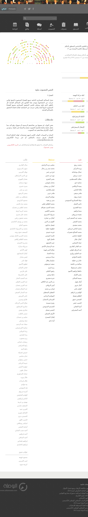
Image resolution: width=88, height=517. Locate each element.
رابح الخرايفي (22, 345)
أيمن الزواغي (50, 285)
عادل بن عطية (77, 260)
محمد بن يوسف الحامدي (19, 222)
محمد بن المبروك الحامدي (18, 229)
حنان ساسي (23, 356)
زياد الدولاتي (23, 331)
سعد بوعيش (23, 321)
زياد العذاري (23, 335)
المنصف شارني (22, 406)
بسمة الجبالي (77, 278)
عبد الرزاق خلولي (76, 250)
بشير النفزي (50, 179)
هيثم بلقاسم (50, 190)
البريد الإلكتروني (12, 145)
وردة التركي (77, 168)
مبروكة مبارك (22, 246)
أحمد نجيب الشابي (21, 430)
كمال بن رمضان (49, 186)
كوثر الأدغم (23, 250)
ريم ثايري (51, 268)
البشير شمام (50, 310)
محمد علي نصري (21, 214)
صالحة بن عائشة (76, 264)
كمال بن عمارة (49, 218)
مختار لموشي (49, 183)
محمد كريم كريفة (21, 211)
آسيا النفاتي (78, 307)
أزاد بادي (51, 321)
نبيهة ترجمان (23, 183)
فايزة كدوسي (49, 236)
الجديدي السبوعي (48, 307)
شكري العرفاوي (21, 307)
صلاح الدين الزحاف (21, 303)
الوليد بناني (78, 289)
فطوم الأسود (23, 264)
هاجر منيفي (78, 193)
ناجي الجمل (78, 204)
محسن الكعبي (49, 211)
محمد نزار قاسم (22, 204)
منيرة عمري (23, 186)
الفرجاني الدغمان (48, 299)
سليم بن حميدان (22, 317)
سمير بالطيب (22, 314)
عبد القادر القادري (76, 246)
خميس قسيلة (22, 353)
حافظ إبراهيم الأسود (75, 271)
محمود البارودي (22, 200)
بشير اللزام (78, 275)
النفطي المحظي (48, 292)
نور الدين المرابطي (21, 176)
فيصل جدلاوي (49, 225)
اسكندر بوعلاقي (22, 423)
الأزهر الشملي (49, 314)
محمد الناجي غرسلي (75, 229)
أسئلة (39, 28)
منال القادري (23, 165)
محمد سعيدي (77, 225)
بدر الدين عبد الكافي (47, 282)
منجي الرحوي (22, 193)
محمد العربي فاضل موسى (18, 236)
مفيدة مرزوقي (77, 214)
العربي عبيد (23, 409)
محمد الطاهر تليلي (48, 204)
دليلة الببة (24, 349)
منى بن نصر (23, 190)
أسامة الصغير (22, 427)
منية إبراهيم (78, 211)
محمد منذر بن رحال (47, 168)
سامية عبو (78, 183)
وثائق (27, 28)
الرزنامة (14, 28)
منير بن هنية (50, 200)
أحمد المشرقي (76, 310)
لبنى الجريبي (23, 461)
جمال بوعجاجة (77, 172)
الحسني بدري (22, 416)
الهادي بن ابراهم (76, 292)
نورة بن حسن (49, 176)
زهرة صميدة (50, 303)
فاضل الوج (50, 239)
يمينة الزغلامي (77, 186)
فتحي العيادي (22, 268)
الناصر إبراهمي (22, 399)
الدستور (76, 28)
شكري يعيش (23, 310)
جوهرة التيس (23, 367)
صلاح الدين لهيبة (49, 250)
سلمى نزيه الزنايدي (48, 165)
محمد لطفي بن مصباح (19, 207)
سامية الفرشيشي (21, 328)
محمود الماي (23, 225)
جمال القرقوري (22, 374)
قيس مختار (23, 257)
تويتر (51, 147)
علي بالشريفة (22, 275)
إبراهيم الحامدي (22, 445)
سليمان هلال (50, 260)
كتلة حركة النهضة (78, 95)
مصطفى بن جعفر (21, 197)
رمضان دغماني (22, 342)
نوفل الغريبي (23, 172)
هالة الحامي (78, 190)
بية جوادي (24, 384)
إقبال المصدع (49, 317)
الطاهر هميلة (77, 296)
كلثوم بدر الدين (49, 222)
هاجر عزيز (51, 193)
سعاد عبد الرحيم (21, 324)
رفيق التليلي (50, 271)
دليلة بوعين (50, 275)
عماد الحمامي (77, 243)
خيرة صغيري (50, 278)
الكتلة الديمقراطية (78, 116)
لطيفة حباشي (77, 236)
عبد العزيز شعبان (21, 285)
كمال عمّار (78, 239)
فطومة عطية (50, 229)
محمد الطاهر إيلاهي (20, 239)
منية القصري (77, 207)
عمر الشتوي (50, 243)
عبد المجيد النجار (21, 278)
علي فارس (23, 271)
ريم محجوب (23, 338)
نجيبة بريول (78, 197)
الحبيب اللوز (23, 420)
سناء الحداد (50, 253)
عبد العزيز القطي (21, 282)
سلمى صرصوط (76, 268)
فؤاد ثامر (24, 260)
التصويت (51, 28)
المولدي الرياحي (49, 296)
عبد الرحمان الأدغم (48, 246)
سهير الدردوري (22, 168)
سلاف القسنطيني (76, 179)
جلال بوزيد (24, 377)
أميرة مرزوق (23, 391)
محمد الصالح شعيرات (74, 232)
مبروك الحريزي (49, 214)
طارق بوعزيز (23, 299)
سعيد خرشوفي (49, 264)
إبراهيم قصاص (22, 441)
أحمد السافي (23, 437)
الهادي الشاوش (22, 395)
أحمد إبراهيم (23, 434)
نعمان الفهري (22, 179)
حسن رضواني (22, 360)
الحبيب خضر (77, 303)
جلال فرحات (23, 381)
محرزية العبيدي (22, 243)
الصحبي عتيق (77, 299)
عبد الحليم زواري (76, 253)
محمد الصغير (77, 222)
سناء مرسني (50, 257)
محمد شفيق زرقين (21, 218)
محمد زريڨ (78, 165)
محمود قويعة (23, 457)
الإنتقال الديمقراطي (77, 127)
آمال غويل (78, 282)
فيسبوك (46, 147)
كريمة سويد (23, 464)
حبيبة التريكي (22, 363)
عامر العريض (23, 296)
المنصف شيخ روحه (21, 232)
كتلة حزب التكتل (78, 106)
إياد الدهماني (23, 388)
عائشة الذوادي (77, 257)
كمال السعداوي (22, 253)
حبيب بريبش (77, 176)
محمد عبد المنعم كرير (74, 218)
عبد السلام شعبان (21, 289)
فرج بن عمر (50, 172)
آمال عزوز (78, 285)
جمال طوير (23, 370)
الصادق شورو (22, 413)
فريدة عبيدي (50, 232)
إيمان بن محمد (49, 289)
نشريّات (63, 28)
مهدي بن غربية (22, 402)
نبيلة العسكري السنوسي (73, 200)
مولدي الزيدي (49, 197)
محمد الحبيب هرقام (47, 207)
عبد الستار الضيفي (21, 292)
